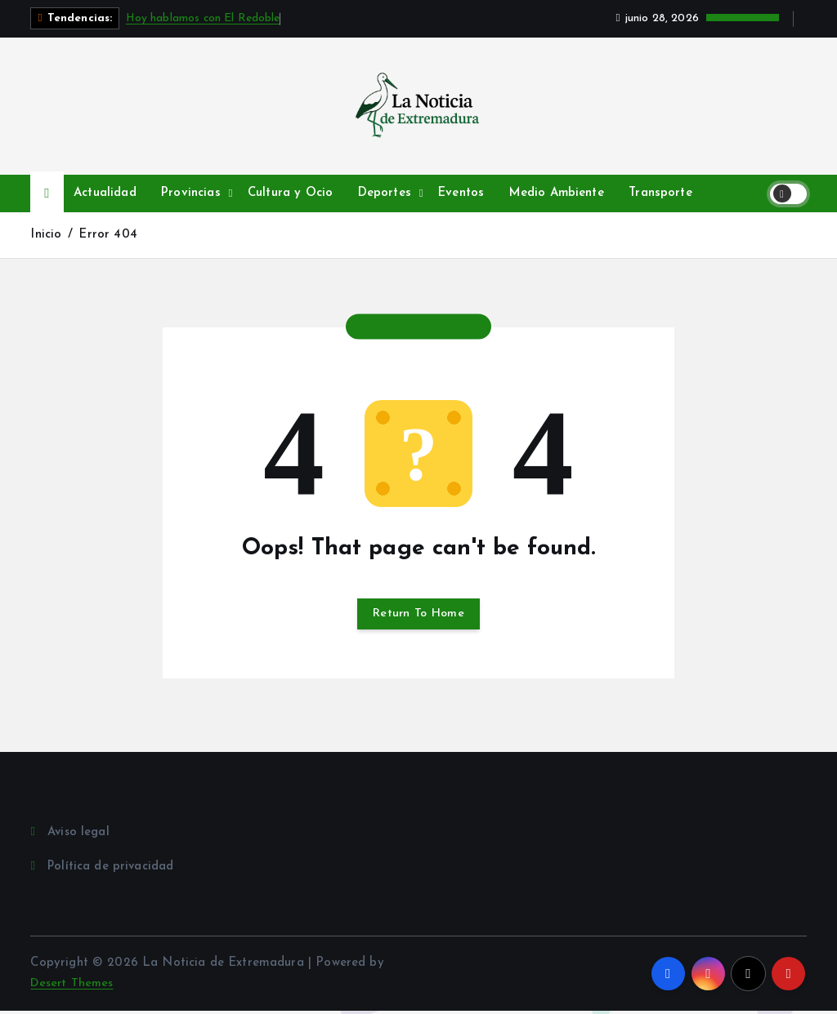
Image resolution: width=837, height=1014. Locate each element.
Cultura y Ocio (290, 193)
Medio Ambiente (556, 193)
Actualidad (105, 193)
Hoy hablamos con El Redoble (203, 18)
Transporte (660, 193)
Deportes (384, 193)
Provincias (191, 193)
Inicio (45, 235)
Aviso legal (79, 835)
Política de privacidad (111, 870)
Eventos (461, 193)
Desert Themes (73, 987)
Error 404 (108, 235)
